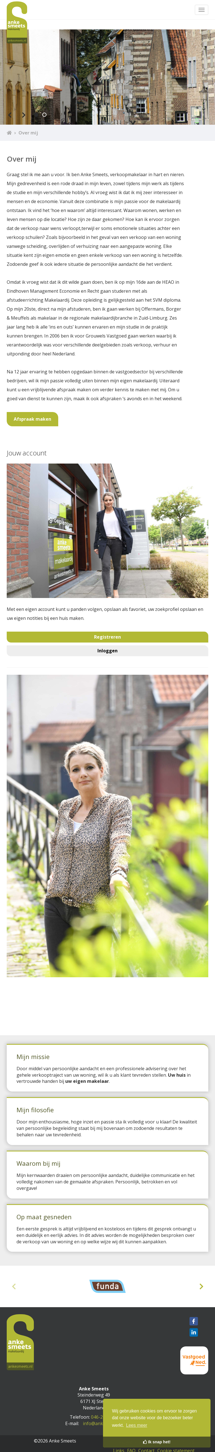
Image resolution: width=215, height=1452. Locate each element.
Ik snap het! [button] (156, 1442)
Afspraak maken (32, 419)
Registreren (107, 637)
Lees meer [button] (136, 1425)
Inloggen (107, 651)
